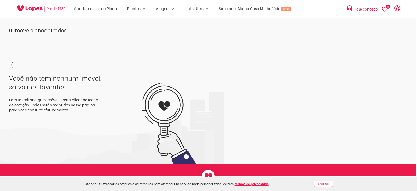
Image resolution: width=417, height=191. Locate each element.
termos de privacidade (252, 183)
